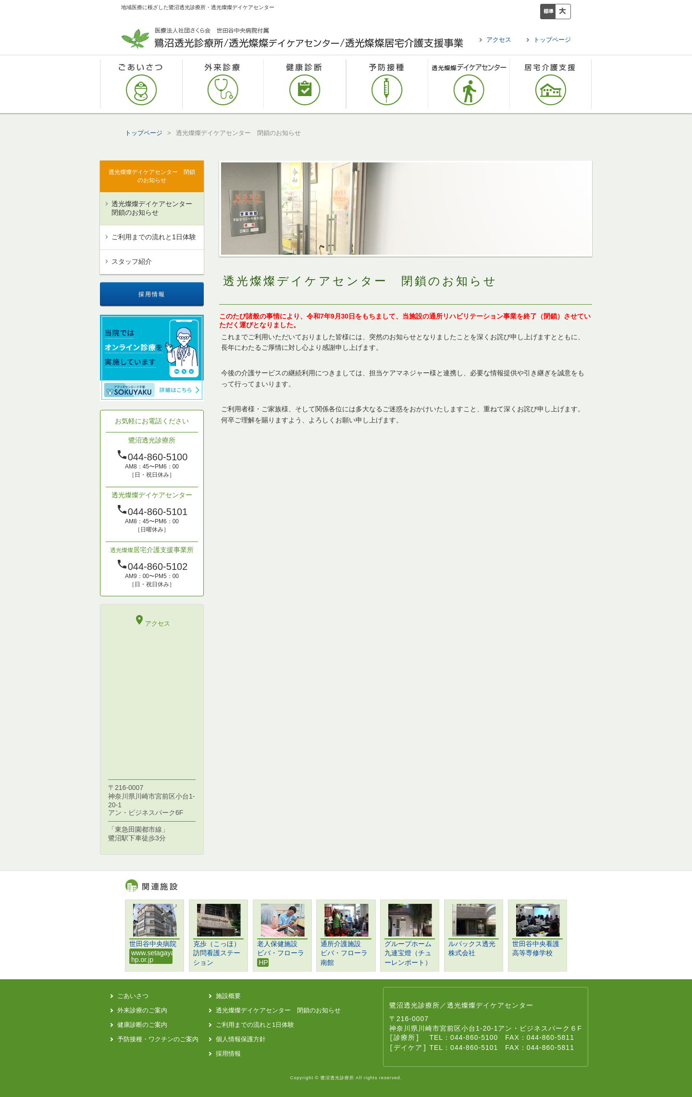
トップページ (552, 39)
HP (263, 962)
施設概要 (228, 995)
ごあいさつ (141, 84)
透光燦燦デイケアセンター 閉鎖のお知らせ (469, 84)
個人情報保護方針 (241, 1039)
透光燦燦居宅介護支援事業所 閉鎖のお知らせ (551, 84)
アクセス (498, 39)
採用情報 (228, 1053)
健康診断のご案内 (305, 84)
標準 (548, 11)
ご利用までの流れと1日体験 (153, 237)
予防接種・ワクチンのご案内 (387, 84)
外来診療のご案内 (223, 84)
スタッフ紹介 (131, 261)
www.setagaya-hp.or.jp (152, 956)
